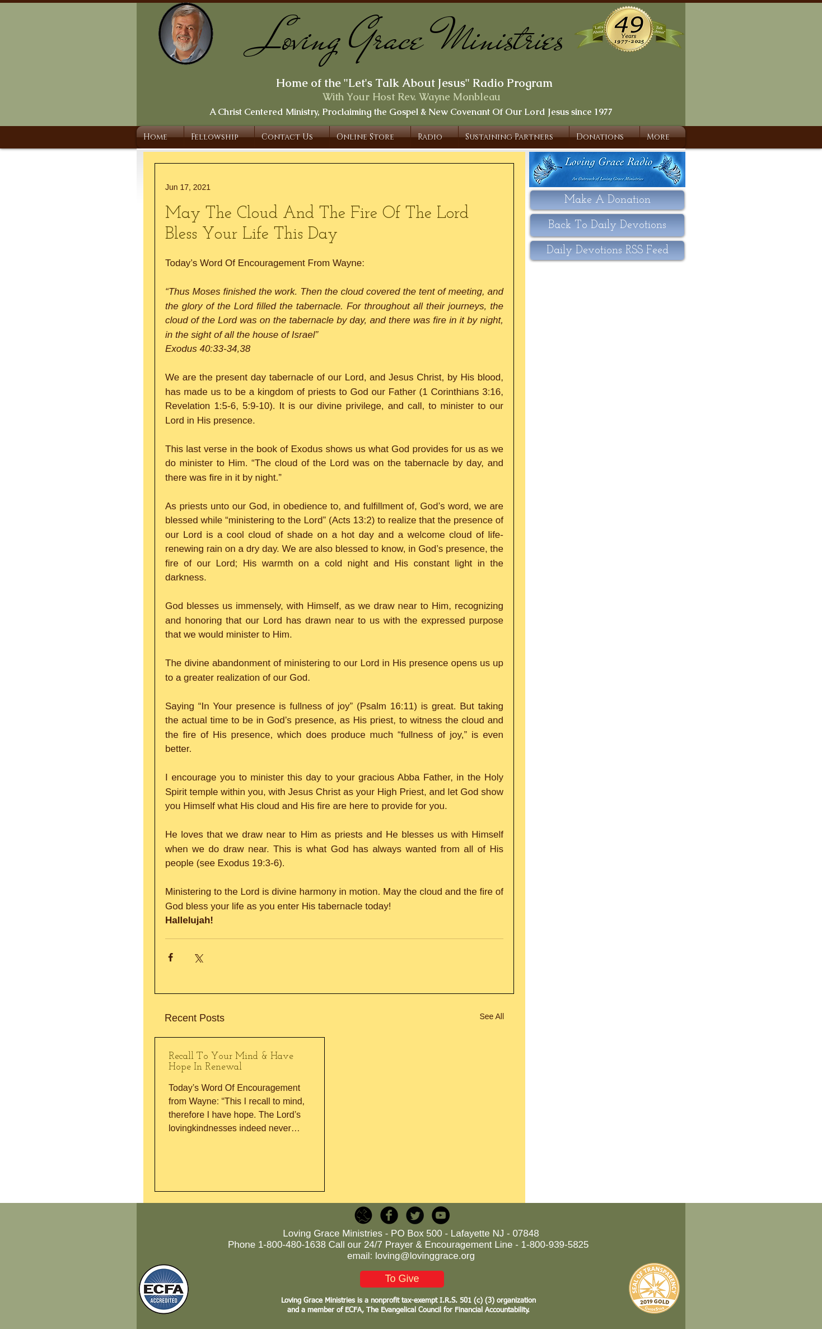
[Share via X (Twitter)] (198, 957)
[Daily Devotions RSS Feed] (607, 250)
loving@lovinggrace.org (425, 1256)
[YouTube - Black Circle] (441, 1215)
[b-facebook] (389, 1215)
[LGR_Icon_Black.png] (363, 1215)
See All (491, 1016)
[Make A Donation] (607, 200)
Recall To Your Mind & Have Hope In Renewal (231, 1061)
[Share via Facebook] (170, 957)
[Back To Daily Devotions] (607, 225)
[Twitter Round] (415, 1215)
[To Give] (402, 1279)
